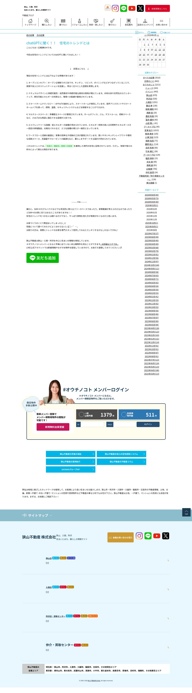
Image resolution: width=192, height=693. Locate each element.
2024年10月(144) (151, 265)
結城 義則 (150, 109)
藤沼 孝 (149, 105)
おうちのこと (149, 84)
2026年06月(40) (152, 195)
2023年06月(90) (152, 321)
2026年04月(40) (152, 201)
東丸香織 (150, 182)
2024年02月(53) (152, 293)
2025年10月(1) (151, 223)
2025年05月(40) (152, 240)
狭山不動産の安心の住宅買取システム (121, 455)
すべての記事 (148, 77)
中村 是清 (150, 172)
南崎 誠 (150, 165)
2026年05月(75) (152, 198)
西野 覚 (150, 112)
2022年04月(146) (151, 370)
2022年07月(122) (151, 359)
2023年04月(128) (151, 328)
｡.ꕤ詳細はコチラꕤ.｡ (109, 244)
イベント (149, 91)
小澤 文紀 (149, 137)
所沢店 (149, 98)
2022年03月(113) (151, 373)
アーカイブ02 (149, 154)
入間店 (149, 102)
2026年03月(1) (151, 205)
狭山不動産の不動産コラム (121, 465)
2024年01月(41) (152, 296)
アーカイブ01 (150, 126)
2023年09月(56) (152, 310)
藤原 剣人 (149, 144)
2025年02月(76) (152, 251)
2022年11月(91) (152, 345)
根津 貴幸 (149, 133)
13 (164, 49)
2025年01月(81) (152, 254)
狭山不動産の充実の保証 (70, 455)
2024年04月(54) (152, 286)
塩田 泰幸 (150, 158)
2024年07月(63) (152, 275)
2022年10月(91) (152, 349)
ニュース (149, 88)
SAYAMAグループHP (71, 476)
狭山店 (149, 95)
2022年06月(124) (151, 363)
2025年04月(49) (152, 244)
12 (160, 49)
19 (160, 54)
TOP (186, 522)
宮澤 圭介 (149, 130)
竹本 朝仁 (150, 151)
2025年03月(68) (152, 247)
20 (164, 54)
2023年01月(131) (151, 338)
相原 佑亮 (150, 140)
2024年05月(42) (152, 282)
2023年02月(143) (151, 335)
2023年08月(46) (152, 314)
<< (145, 35)
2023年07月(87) (152, 317)
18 (156, 54)
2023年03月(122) (151, 331)
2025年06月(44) (152, 237)
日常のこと (149, 81)
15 (144, 54)
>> (158, 35)
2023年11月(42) (152, 303)
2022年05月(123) (151, 366)
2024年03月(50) (152, 289)
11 (156, 49)
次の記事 (40, 35)
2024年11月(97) (152, 261)
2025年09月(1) (151, 226)
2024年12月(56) (152, 258)
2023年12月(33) (152, 300)
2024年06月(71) (152, 279)
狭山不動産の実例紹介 (70, 465)
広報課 (149, 168)
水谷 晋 (150, 161)
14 (140, 54)
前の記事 (30, 35)
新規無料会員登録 (54, 427)
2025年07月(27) (152, 233)
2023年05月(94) (152, 324)
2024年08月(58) (152, 272)
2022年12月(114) (151, 342)
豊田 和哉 (150, 116)
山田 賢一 (150, 123)
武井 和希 (150, 147)
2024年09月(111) (151, 268)
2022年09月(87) (152, 352)
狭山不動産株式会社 (94, 686)
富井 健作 (150, 119)
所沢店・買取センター (61, 621)
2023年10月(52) (152, 307)
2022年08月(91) (152, 356)
